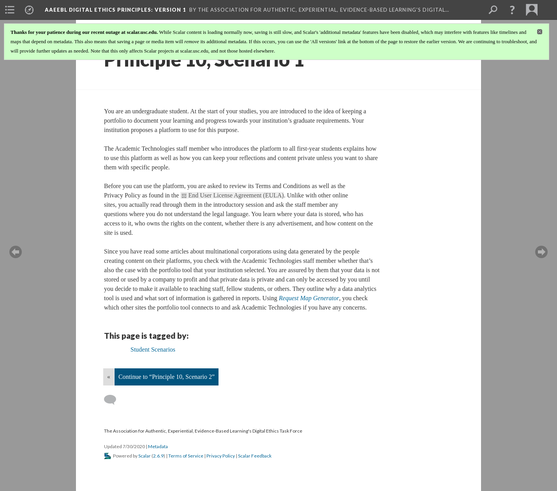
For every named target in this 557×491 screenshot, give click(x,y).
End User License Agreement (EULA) (236, 195)
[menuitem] (9, 9)
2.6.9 (158, 456)
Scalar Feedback (254, 456)
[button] (512, 9)
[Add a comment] (113, 400)
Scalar (144, 456)
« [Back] (108, 376)
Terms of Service (185, 456)
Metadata (158, 446)
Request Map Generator (309, 298)
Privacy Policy (220, 456)
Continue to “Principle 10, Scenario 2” (166, 376)
